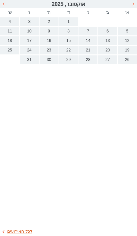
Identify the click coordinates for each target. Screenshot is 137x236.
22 (68, 50)
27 (107, 59)
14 (88, 40)
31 (29, 59)
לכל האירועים (19, 231)
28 (88, 59)
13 (107, 40)
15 (68, 40)
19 (127, 50)
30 (49, 59)
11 (10, 31)
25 (10, 50)
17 (29, 40)
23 (49, 50)
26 (127, 59)
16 (49, 40)
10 (29, 31)
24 (29, 50)
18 (10, 40)
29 (68, 59)
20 (107, 50)
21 (88, 50)
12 (127, 40)
